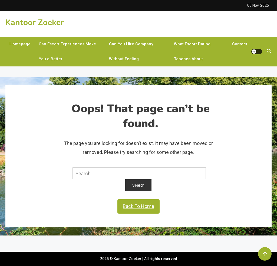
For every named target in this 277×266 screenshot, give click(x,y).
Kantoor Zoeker (34, 22)
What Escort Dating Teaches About (192, 51)
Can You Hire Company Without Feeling (131, 51)
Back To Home (138, 206)
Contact (239, 44)
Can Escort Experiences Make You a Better (67, 51)
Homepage (20, 44)
